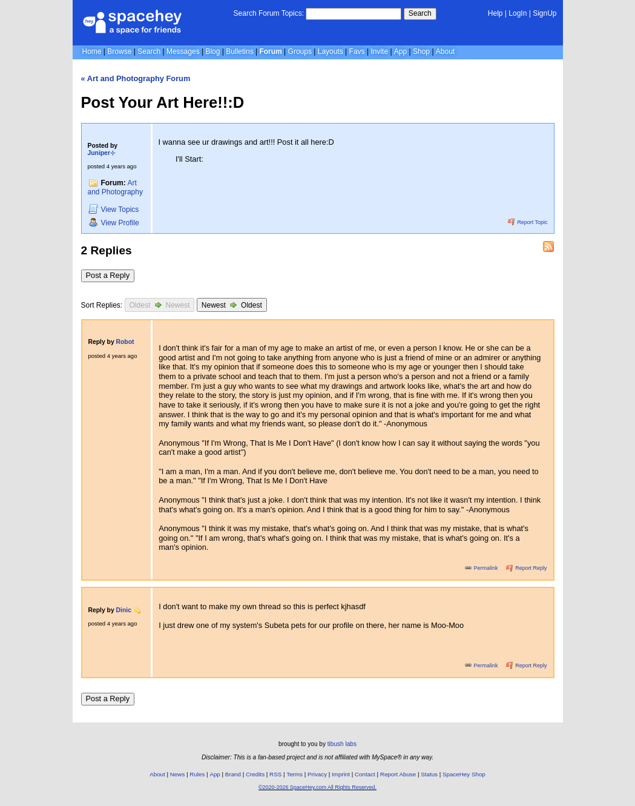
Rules (197, 774)
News (177, 774)
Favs (357, 51)
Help (495, 13)
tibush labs (342, 744)
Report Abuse (398, 774)
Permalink (481, 568)
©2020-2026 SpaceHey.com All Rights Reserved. (317, 787)
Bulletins (239, 51)
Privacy (317, 774)
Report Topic (528, 222)
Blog (212, 51)
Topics (113, 209)
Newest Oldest (232, 305)
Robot (125, 342)
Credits (255, 774)
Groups (300, 51)
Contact (365, 774)
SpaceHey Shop (464, 774)
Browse (119, 51)
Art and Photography (115, 187)
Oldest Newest (160, 305)
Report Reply (526, 568)
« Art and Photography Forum (136, 78)
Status (429, 774)
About (445, 51)
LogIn (517, 13)
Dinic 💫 (128, 610)
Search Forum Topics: (269, 13)
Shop (421, 51)
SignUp (544, 13)
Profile (113, 222)
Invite (379, 51)
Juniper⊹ (101, 153)
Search (420, 13)
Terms (294, 774)
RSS (275, 774)
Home (92, 51)
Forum (270, 51)
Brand (233, 774)
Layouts (330, 51)
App (400, 51)
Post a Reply (108, 275)
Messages (183, 51)
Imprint (341, 774)
